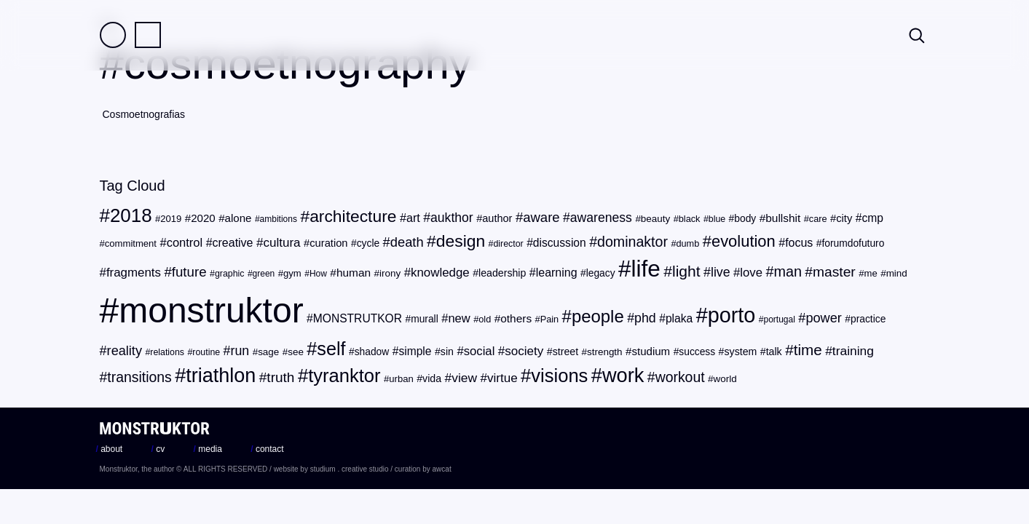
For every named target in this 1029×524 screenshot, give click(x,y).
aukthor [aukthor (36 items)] (451, 217)
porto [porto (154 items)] (732, 315)
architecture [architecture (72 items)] (353, 216)
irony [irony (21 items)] (390, 273)
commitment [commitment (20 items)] (131, 243)
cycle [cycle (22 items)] (368, 243)
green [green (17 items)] (264, 274)
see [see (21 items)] (296, 351)
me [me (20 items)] (871, 273)
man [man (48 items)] (787, 271)
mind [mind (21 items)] (896, 273)
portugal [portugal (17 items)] (779, 319)
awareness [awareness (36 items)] (601, 217)
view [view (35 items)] (464, 377)
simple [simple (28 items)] (414, 351)
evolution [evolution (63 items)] (743, 241)
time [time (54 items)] (808, 349)
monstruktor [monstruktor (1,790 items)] (211, 310)
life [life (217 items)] (646, 268)
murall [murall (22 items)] (424, 319)
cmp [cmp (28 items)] (872, 218)
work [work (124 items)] (623, 375)
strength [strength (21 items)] (605, 351)
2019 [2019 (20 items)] (170, 218)
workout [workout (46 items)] (680, 377)
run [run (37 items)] (240, 351)
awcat (442, 469)
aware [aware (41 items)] (541, 217)
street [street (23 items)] (565, 351)
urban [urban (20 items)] (401, 378)
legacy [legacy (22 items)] (600, 273)
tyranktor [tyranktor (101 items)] (344, 375)
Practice (148, 35)
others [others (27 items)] (516, 318)
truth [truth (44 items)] (280, 377)
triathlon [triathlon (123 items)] (221, 375)
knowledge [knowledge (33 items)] (440, 272)
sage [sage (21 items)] (268, 351)
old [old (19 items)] (484, 319)
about (109, 449)
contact (267, 449)
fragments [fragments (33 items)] (133, 272)
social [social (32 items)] (479, 351)
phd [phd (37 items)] (645, 318)
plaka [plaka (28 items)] (679, 318)
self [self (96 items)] (331, 348)
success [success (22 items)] (697, 351)
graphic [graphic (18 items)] (230, 274)
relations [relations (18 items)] (167, 352)
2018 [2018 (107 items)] (131, 215)
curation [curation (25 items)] (328, 243)
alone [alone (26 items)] (238, 218)
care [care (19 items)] (818, 218)
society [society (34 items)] (524, 351)
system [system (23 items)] (740, 351)
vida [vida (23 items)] (431, 378)
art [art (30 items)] (413, 217)
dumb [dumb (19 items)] (687, 243)
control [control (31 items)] (185, 243)
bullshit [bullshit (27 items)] (782, 218)
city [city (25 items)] (844, 218)
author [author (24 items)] (497, 218)
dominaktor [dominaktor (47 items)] (632, 242)
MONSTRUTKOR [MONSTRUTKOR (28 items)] (357, 318)
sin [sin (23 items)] (447, 351)
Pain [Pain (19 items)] (549, 319)
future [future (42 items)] (189, 271)
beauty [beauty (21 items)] (655, 218)
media (208, 449)
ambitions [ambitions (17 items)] (278, 219)
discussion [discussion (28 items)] (559, 243)
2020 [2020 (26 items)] (203, 218)
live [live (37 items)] (720, 272)
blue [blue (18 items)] (717, 219)
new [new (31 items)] (459, 318)
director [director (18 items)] (508, 244)
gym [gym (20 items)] (292, 273)
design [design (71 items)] (460, 240)
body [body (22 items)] (745, 218)
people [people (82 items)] (598, 316)
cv (158, 449)
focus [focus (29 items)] (799, 243)
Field (113, 35)
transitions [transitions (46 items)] (139, 377)
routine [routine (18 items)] (206, 352)
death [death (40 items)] (407, 242)
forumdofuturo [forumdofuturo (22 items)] (852, 243)
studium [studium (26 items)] (650, 351)
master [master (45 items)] (834, 271)
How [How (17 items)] (318, 274)
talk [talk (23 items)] (774, 351)
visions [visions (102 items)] (559, 375)
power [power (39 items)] (823, 318)
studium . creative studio (349, 469)
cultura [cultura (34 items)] (281, 243)
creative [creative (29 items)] (233, 243)
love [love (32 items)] (751, 272)
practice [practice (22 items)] (868, 319)
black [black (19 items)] (690, 218)
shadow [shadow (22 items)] (372, 351)
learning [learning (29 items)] (556, 272)
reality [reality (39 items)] (124, 351)
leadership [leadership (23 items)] (502, 273)
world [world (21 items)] (725, 378)
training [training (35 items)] (853, 351)
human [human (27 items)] (353, 272)
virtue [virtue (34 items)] (502, 378)
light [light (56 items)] (686, 271)
